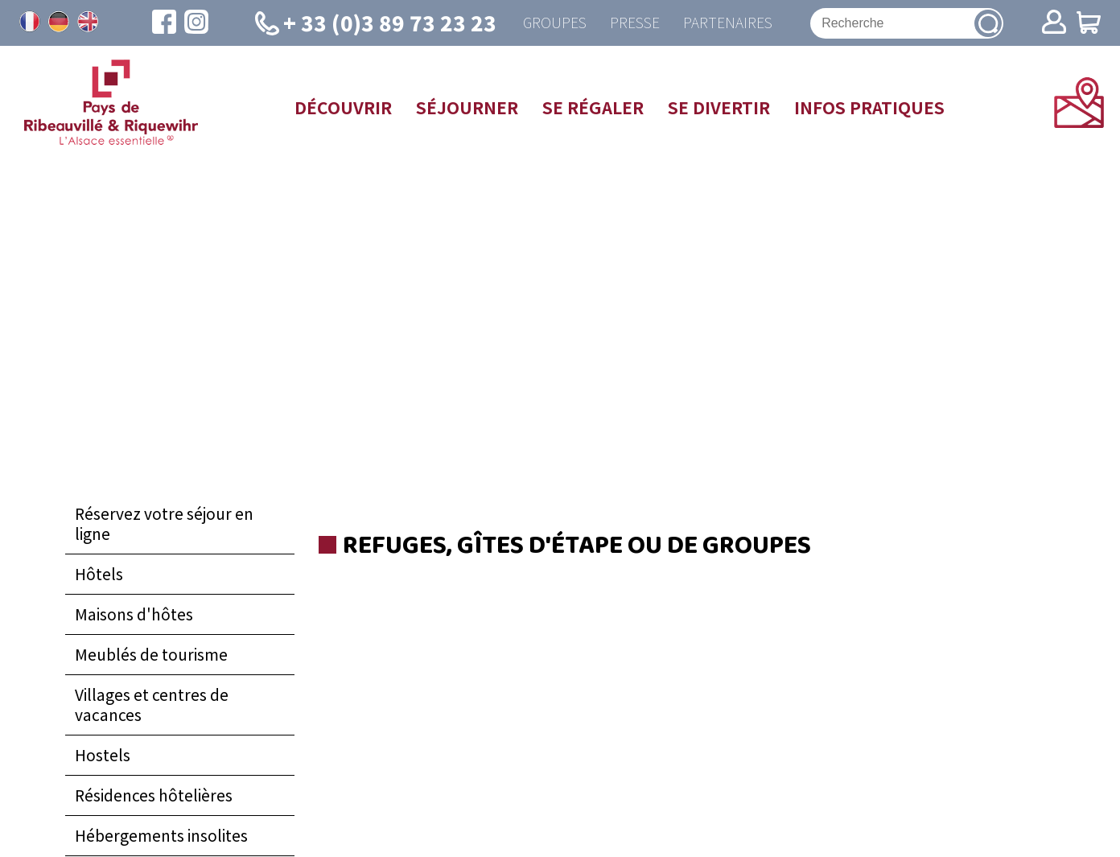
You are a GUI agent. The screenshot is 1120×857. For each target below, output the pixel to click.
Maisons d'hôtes (134, 615)
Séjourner (467, 108)
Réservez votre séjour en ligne (164, 524)
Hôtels (99, 574)
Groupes (553, 23)
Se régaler (593, 108)
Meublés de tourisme (151, 655)
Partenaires (727, 23)
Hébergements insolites (161, 836)
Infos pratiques (869, 108)
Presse (634, 23)
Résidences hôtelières (154, 796)
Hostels (102, 755)
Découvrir (343, 108)
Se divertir (719, 108)
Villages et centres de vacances (152, 705)
